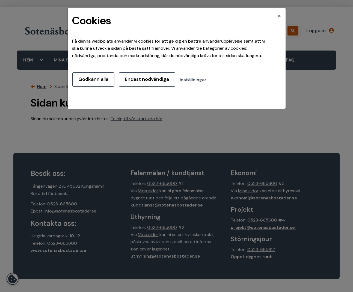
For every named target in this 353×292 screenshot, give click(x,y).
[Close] (279, 15)
